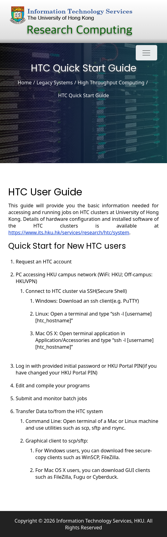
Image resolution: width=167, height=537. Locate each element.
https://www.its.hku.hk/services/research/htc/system (68, 232)
